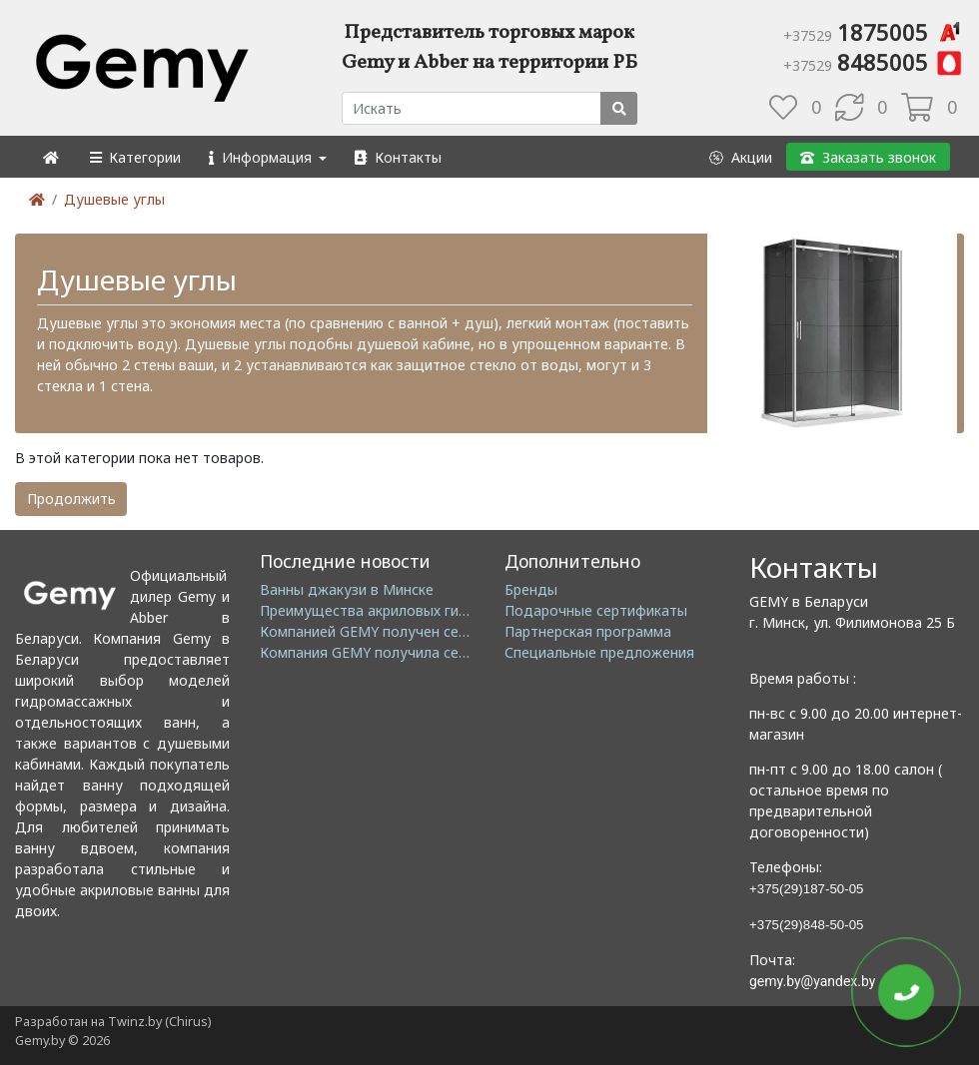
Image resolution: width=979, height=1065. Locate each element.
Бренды (530, 589)
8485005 (873, 62)
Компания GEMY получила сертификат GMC (410, 652)
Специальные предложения (599, 652)
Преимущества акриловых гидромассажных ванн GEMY (450, 610)
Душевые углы (114, 199)
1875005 (873, 32)
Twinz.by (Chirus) (159, 1021)
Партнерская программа (587, 631)
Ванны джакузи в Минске (347, 589)
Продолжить (71, 498)
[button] (134, 157)
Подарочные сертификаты (595, 610)
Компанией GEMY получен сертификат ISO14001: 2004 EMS (462, 631)
